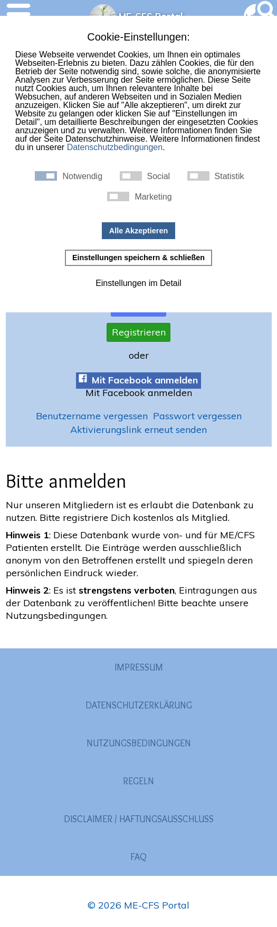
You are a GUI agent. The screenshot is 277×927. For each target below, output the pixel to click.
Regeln (138, 781)
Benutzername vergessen (92, 416)
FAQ (138, 857)
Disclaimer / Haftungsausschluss (139, 819)
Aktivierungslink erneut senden (138, 429)
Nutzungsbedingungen (139, 743)
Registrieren (139, 332)
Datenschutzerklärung (138, 705)
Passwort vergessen (197, 416)
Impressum (138, 667)
